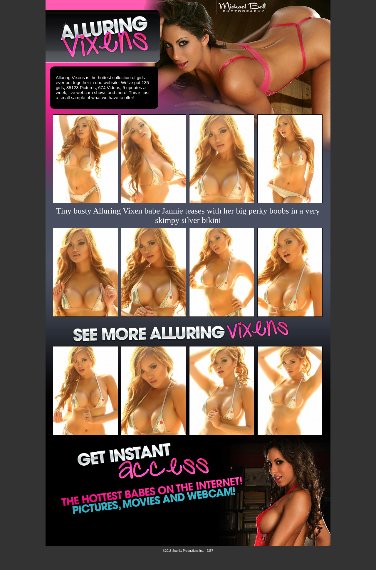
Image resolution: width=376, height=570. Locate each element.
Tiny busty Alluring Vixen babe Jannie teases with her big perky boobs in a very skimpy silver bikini (188, 215)
